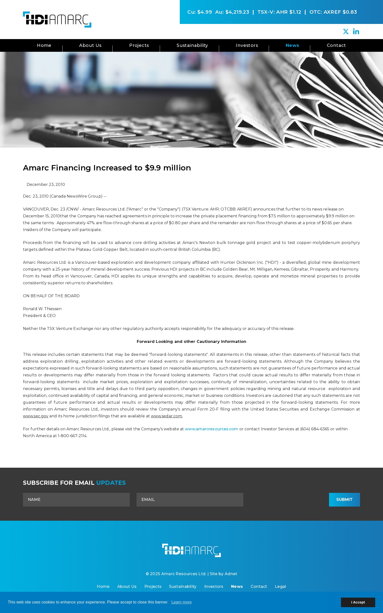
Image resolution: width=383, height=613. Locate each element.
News (292, 45)
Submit (344, 499)
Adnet (231, 573)
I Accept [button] (358, 602)
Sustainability (192, 45)
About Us (90, 45)
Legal (280, 586)
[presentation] (287, 499)
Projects (139, 45)
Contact (336, 45)
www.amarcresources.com (211, 429)
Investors (247, 45)
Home (44, 45)
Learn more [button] (181, 602)
